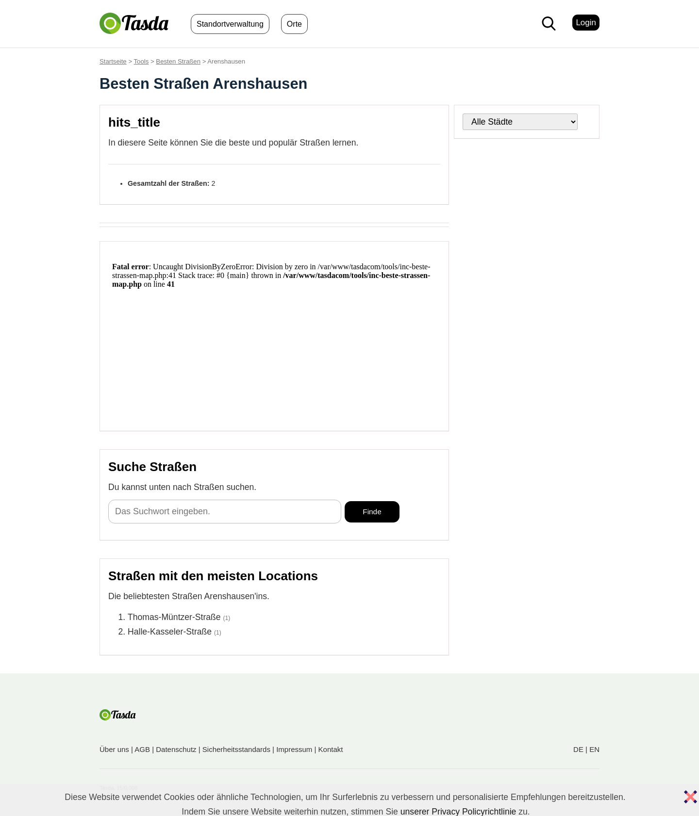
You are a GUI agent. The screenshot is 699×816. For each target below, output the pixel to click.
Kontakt (330, 749)
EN (594, 749)
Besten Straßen (178, 61)
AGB (142, 749)
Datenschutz (176, 749)
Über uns (114, 749)
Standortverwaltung (230, 24)
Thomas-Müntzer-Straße (174, 617)
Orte (294, 24)
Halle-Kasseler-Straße (170, 631)
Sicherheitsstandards (236, 749)
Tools (141, 61)
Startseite (113, 61)
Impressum (294, 749)
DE (578, 749)
